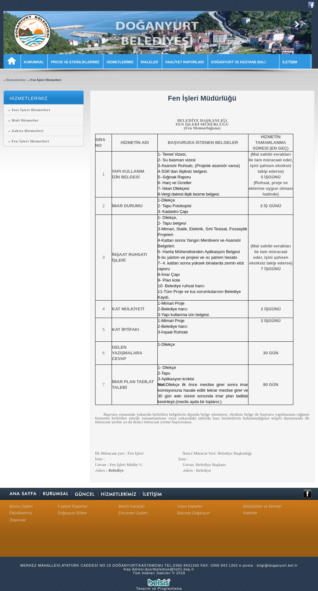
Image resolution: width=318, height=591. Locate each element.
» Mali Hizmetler (24, 120)
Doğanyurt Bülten (72, 513)
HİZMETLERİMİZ (120, 62)
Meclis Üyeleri (21, 506)
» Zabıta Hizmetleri (26, 131)
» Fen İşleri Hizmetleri (29, 141)
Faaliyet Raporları (73, 506)
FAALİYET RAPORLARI (184, 62)
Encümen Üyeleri (133, 513)
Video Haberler (190, 506)
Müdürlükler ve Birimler (262, 506)
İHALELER (149, 62)
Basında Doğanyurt (193, 513)
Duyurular (17, 520)
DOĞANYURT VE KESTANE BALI (243, 62)
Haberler (250, 513)
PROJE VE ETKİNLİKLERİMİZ (75, 62)
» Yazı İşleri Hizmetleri (29, 110)
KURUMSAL (34, 62)
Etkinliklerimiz (21, 513)
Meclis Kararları (132, 506)
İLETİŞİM (295, 62)
